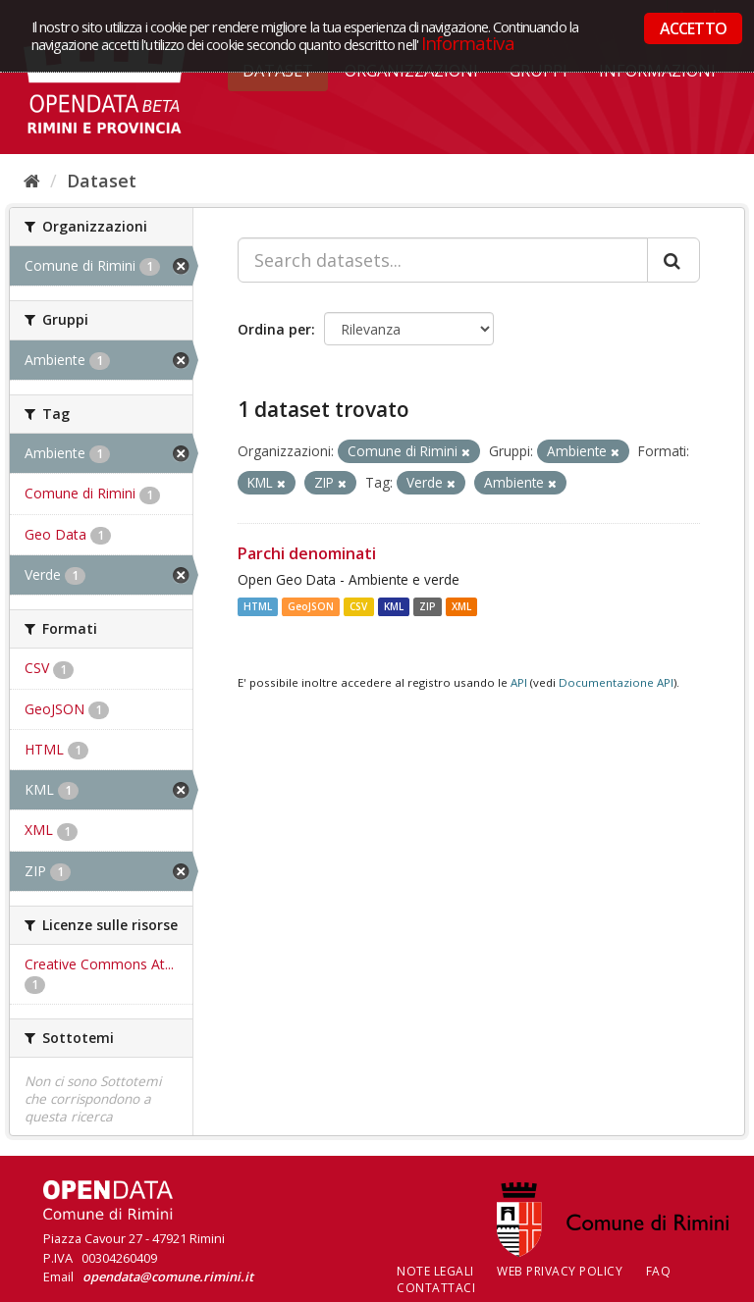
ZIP (427, 606)
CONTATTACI (436, 1287)
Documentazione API (616, 682)
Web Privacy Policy (559, 1271)
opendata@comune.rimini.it (167, 1276)
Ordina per (274, 329)
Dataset (101, 180)
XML (461, 606)
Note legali (435, 1271)
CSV (358, 606)
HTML (257, 606)
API (519, 682)
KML (394, 606)
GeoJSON (311, 606)
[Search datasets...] (443, 260)
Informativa (467, 42)
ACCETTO (693, 28)
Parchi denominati (307, 553)
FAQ (659, 1271)
